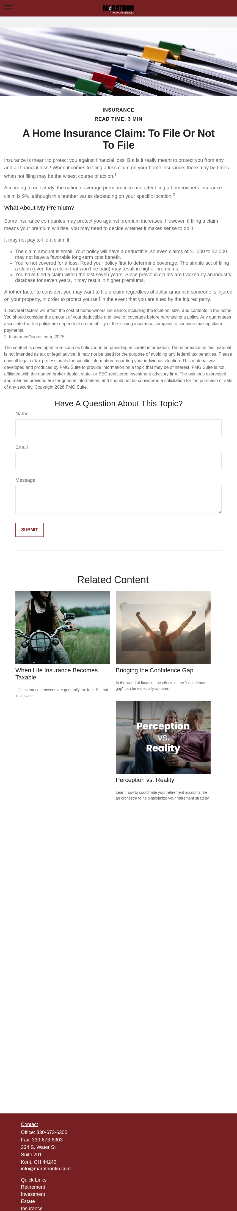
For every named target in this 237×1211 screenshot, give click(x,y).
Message (25, 480)
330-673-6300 (52, 1132)
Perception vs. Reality (145, 779)
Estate (28, 1201)
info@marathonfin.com (46, 1168)
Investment (33, 1194)
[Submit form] (29, 530)
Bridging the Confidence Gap (155, 670)
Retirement (33, 1187)
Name (22, 413)
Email (21, 447)
